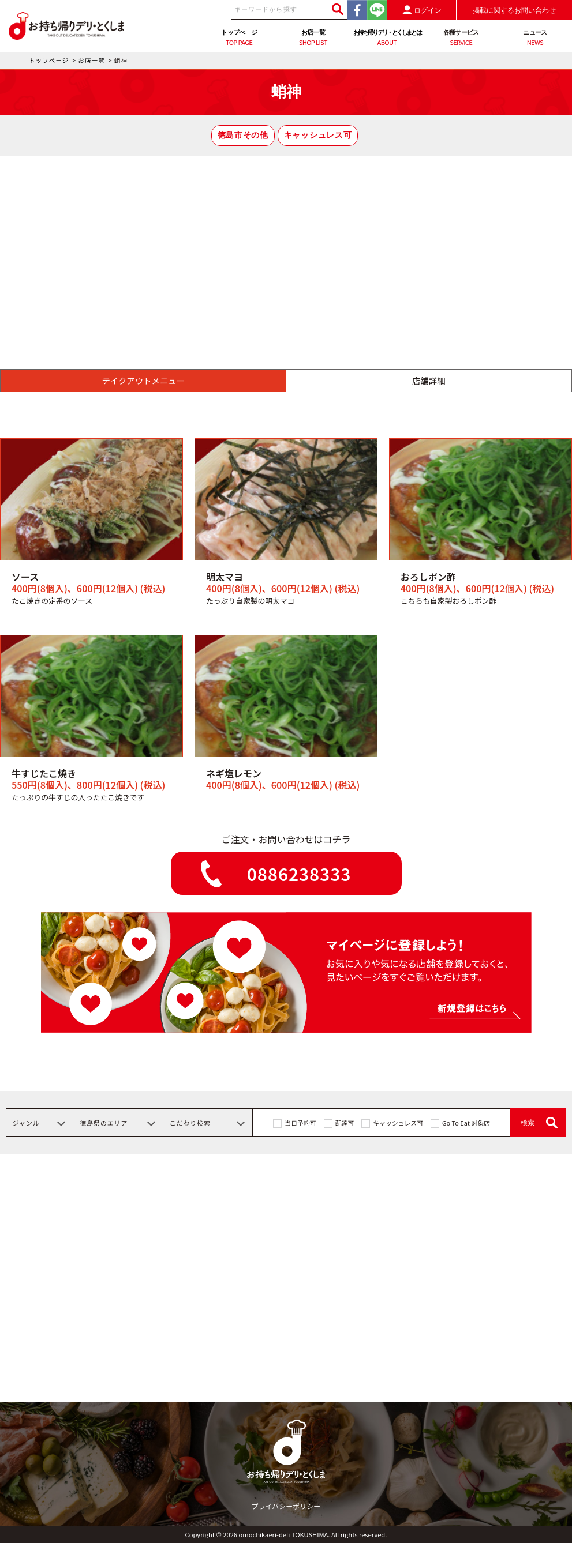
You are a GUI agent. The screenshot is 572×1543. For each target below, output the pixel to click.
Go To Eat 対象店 (466, 1122)
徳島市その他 (243, 135)
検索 (527, 1123)
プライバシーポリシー (286, 1506)
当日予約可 (300, 1122)
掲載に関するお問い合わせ (514, 10)
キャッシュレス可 (318, 135)
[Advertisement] (286, 242)
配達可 (344, 1122)
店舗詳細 (429, 380)
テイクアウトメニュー (143, 380)
